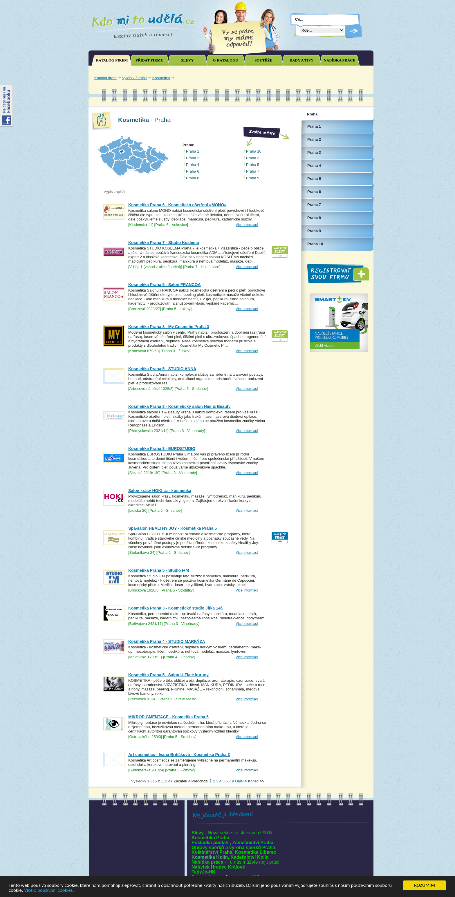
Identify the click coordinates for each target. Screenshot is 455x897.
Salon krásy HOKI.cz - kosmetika (159, 490)
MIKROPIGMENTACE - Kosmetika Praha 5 (168, 717)
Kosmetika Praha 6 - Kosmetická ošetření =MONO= (177, 204)
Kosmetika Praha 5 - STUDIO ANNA (162, 368)
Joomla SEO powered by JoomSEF (109, 782)
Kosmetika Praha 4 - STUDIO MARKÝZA (166, 641)
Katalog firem (105, 78)
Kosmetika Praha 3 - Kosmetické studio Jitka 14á (175, 608)
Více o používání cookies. (49, 890)
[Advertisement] (303, 77)
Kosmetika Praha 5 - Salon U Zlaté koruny (168, 674)
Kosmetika (161, 78)
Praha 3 (252, 158)
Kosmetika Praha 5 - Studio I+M (158, 570)
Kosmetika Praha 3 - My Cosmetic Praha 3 (168, 326)
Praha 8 (192, 178)
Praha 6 (192, 171)
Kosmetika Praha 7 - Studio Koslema (163, 242)
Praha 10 (253, 151)
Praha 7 (252, 171)
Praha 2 (192, 158)
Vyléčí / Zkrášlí (134, 78)
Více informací (247, 225)
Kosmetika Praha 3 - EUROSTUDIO (161, 448)
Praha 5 (252, 164)
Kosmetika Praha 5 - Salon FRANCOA (164, 284)
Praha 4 (192, 164)
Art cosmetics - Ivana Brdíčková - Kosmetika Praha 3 (179, 754)
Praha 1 (192, 151)
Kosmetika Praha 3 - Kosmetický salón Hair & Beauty (179, 406)
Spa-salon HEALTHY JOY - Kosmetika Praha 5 (172, 528)
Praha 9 (252, 178)
